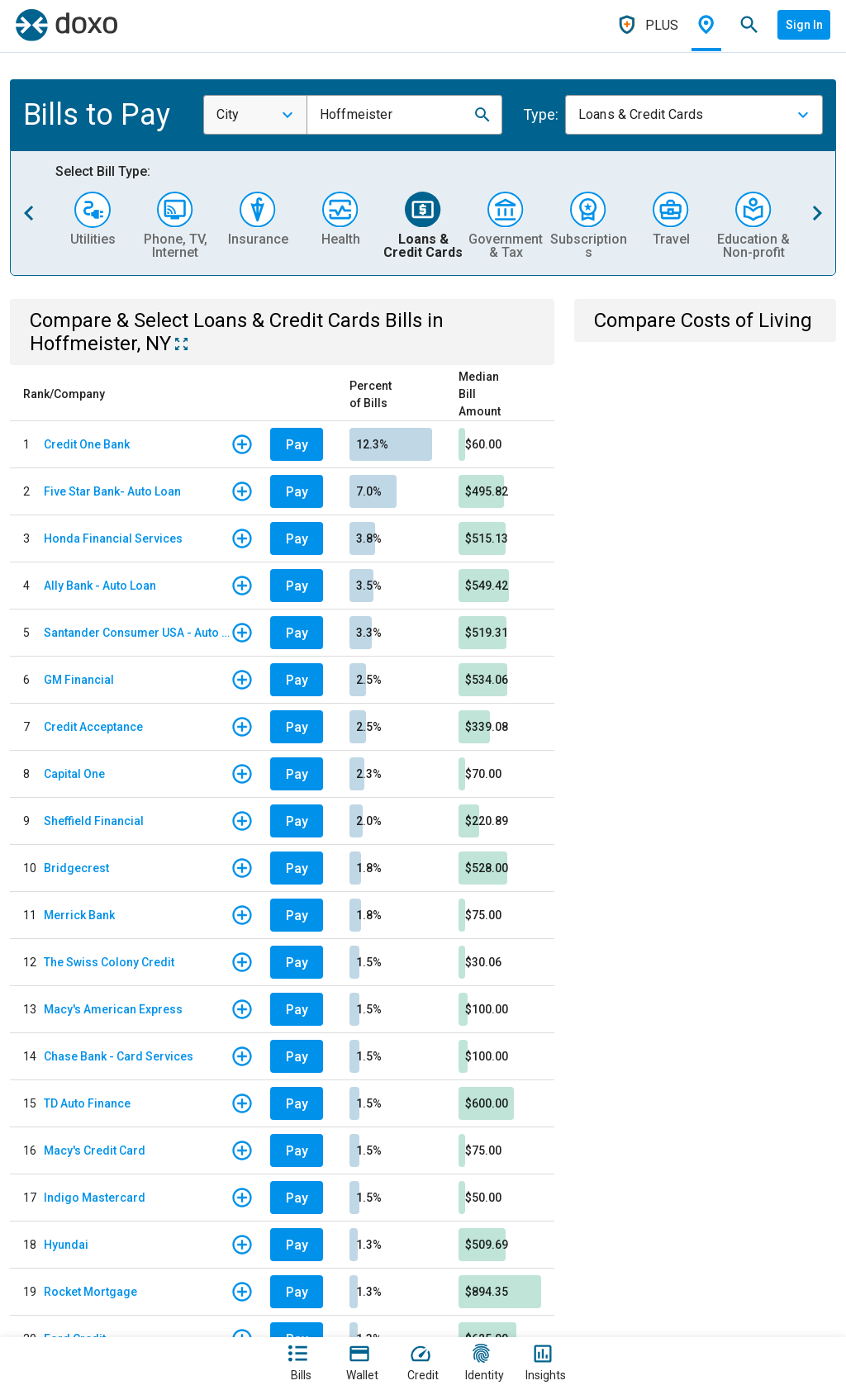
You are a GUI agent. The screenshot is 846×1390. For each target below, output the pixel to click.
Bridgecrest (76, 868)
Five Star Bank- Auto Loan (112, 491)
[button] (482, 115)
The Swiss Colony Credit (109, 962)
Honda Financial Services (113, 538)
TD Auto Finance (87, 1103)
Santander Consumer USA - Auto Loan (137, 632)
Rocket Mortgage (90, 1291)
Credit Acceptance (93, 726)
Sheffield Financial (94, 821)
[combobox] (255, 115)
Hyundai (66, 1244)
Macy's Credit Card (94, 1150)
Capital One (74, 773)
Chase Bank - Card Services (118, 1056)
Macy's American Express (113, 1009)
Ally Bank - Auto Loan (100, 585)
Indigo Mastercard (94, 1197)
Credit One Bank (87, 444)
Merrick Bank (79, 915)
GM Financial (79, 679)
